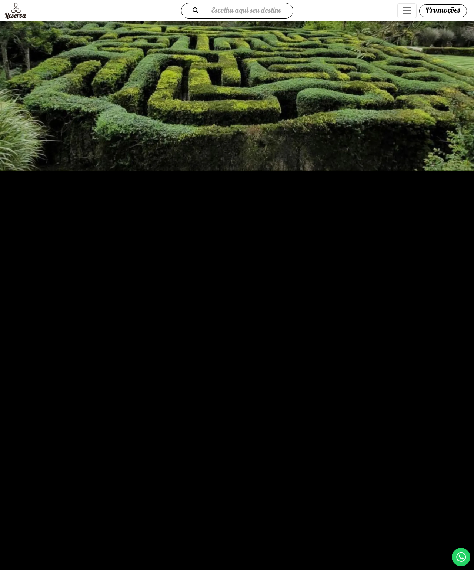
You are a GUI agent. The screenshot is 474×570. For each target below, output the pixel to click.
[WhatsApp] (461, 557)
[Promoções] (443, 10)
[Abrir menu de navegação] (407, 10)
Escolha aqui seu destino (237, 11)
